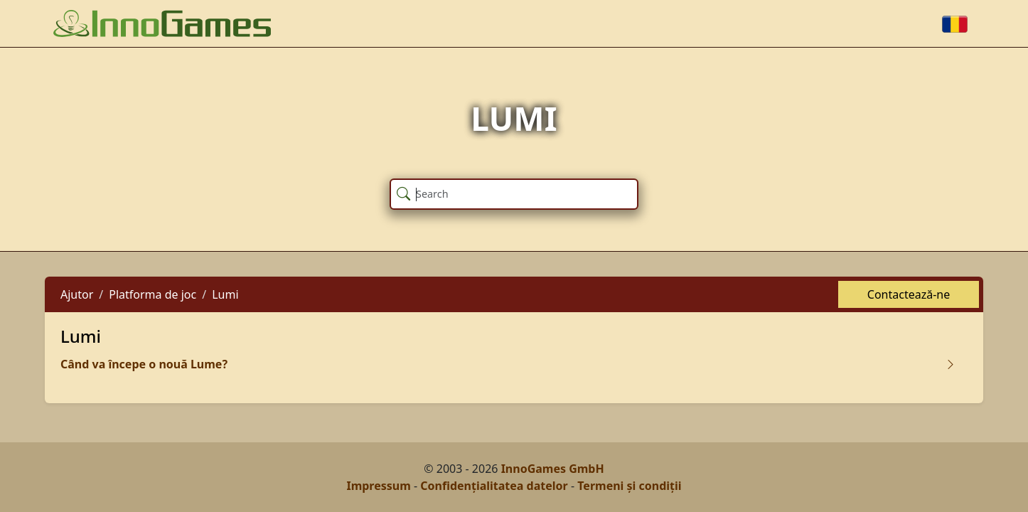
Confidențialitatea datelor (493, 486)
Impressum (378, 486)
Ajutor (76, 294)
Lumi (225, 294)
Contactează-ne (908, 294)
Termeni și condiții (629, 486)
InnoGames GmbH (552, 468)
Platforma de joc (152, 294)
